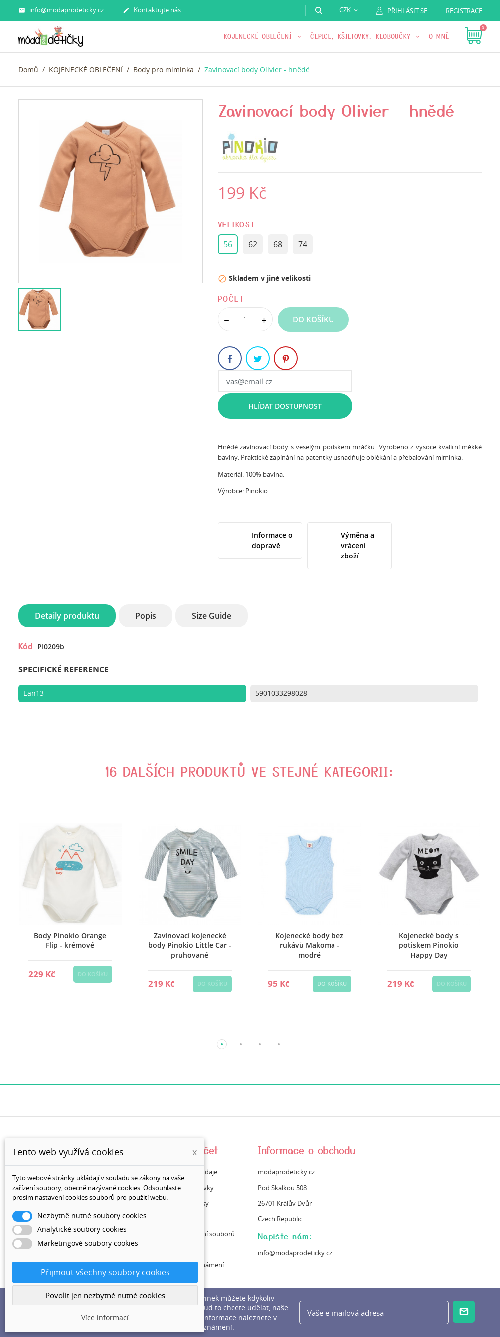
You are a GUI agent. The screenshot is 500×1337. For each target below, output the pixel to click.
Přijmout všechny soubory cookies (105, 1272)
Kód (25, 645)
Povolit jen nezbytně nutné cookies (105, 1295)
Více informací (105, 1317)
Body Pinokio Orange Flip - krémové (70, 940)
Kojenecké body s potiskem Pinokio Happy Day (429, 945)
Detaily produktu (67, 615)
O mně (439, 36)
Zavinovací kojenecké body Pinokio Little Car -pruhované (189, 945)
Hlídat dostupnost (285, 406)
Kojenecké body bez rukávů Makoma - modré (309, 945)
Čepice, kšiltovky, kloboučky (362, 36)
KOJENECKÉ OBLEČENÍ (259, 36)
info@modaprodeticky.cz (61, 10)
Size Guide (211, 615)
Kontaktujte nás (152, 10)
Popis (145, 615)
